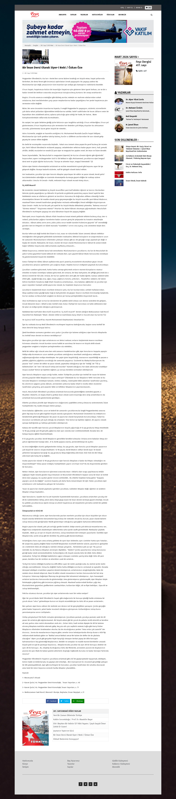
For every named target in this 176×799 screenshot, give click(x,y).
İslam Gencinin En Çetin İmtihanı (137, 128)
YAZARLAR (124, 92)
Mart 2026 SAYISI (126, 57)
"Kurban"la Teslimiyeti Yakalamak (137, 119)
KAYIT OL (130, 8)
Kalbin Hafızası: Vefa (134, 172)
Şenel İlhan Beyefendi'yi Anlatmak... (138, 111)
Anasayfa (28, 45)
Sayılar (73, 15)
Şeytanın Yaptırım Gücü (63, 731)
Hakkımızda (27, 761)
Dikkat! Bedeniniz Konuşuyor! (66, 739)
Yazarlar (84, 15)
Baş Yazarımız (73, 761)
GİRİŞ (122, 8)
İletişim (25, 767)
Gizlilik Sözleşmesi (120, 761)
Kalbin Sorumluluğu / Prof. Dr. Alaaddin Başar (73, 719)
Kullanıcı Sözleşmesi (121, 764)
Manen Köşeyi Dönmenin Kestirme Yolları (140, 102)
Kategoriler (97, 15)
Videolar (110, 15)
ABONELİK (122, 15)
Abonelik (116, 767)
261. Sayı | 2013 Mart (47, 45)
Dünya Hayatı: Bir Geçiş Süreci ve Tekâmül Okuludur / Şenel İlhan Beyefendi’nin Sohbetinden (138, 149)
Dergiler (35, 45)
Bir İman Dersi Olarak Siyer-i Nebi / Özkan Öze (73, 735)
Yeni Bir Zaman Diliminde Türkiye (67, 715)
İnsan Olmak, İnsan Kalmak (136, 181)
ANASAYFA (62, 15)
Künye (25, 764)
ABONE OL (139, 8)
